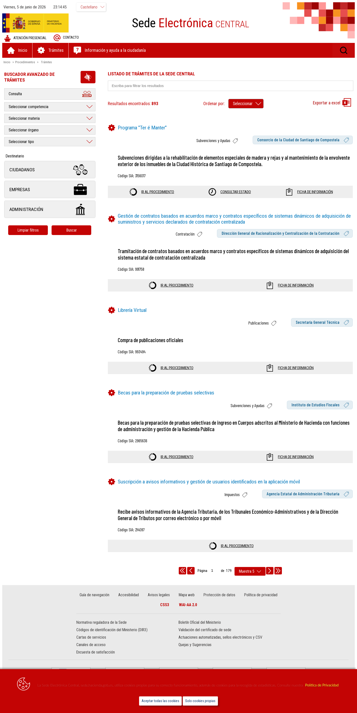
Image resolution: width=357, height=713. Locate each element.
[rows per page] (250, 571)
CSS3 (164, 604)
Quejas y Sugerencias (194, 645)
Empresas (50, 189)
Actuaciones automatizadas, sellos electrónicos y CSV (220, 637)
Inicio (7, 62)
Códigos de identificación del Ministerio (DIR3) (112, 630)
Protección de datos (219, 595)
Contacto (66, 37)
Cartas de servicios (91, 637)
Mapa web (187, 595)
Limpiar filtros (28, 230)
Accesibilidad (129, 595)
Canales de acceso (91, 645)
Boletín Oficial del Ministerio (199, 622)
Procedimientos (25, 62)
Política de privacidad (260, 595)
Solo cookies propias (200, 701)
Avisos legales (159, 595)
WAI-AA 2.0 (188, 604)
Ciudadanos (50, 169)
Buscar (71, 230)
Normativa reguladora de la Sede (102, 622)
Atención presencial (25, 38)
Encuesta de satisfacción (96, 652)
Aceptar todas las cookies (160, 701)
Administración (50, 209)
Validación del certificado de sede (204, 630)
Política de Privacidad (322, 685)
